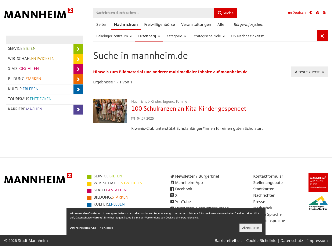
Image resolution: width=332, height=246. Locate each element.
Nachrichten (126, 24)
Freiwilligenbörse (159, 24)
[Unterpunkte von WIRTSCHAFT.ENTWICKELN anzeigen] (78, 59)
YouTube (183, 201)
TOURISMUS (30, 99)
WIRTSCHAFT (31, 59)
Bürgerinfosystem (248, 24)
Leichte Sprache (267, 214)
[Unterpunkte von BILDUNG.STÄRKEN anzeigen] (78, 79)
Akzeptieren (250, 228)
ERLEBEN (109, 204)
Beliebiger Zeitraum (114, 36)
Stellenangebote (268, 182)
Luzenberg (149, 36)
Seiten (102, 24)
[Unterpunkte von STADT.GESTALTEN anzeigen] (78, 69)
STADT (23, 69)
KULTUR (23, 89)
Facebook (183, 188)
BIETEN (108, 176)
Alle (220, 24)
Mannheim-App (189, 182)
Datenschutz (292, 240)
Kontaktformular (268, 176)
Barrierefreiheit (228, 240)
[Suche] (225, 13)
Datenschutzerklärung (83, 227)
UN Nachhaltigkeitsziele (250, 36)
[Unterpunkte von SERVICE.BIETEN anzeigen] (78, 49)
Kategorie (176, 36)
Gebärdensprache (269, 220)
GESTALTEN (110, 190)
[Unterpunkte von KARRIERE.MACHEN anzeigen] (78, 110)
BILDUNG (24, 79)
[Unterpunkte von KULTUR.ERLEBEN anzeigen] (78, 89)
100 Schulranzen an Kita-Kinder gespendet (188, 109)
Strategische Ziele (208, 36)
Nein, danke (106, 227)
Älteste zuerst (309, 71)
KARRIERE (25, 109)
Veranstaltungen (196, 24)
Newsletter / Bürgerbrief (197, 176)
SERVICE (22, 49)
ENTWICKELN (118, 183)
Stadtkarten (263, 188)
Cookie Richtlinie (261, 240)
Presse (259, 201)
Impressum (317, 240)
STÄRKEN (111, 197)
